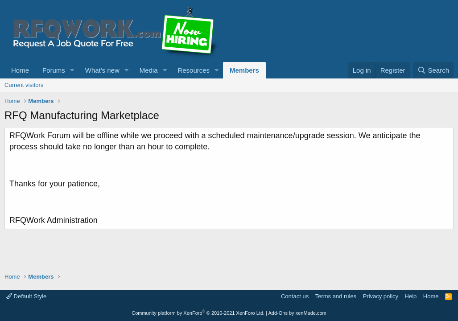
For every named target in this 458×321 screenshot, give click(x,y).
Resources (193, 70)
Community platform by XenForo (198, 313)
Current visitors (23, 85)
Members (244, 70)
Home (20, 70)
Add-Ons (278, 313)
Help (411, 296)
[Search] (433, 70)
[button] (72, 70)
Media (149, 70)
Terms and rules (335, 296)
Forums (53, 70)
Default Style (26, 296)
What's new (102, 70)
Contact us (295, 296)
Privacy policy (380, 296)
